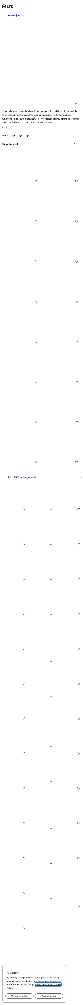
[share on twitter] (27, 135)
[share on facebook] (13, 135)
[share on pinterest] (20, 135)
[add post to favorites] (76, 102)
